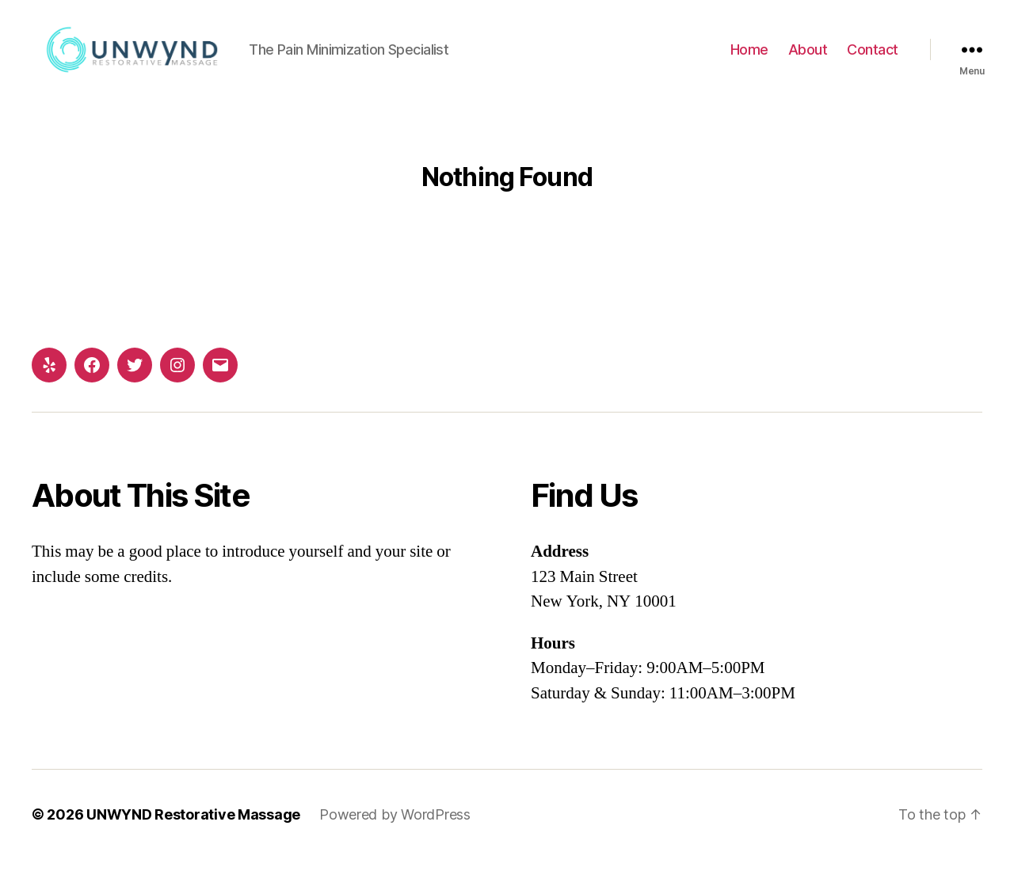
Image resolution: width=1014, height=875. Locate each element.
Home (749, 57)
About (808, 57)
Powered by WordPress (395, 830)
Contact (872, 57)
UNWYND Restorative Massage (193, 830)
